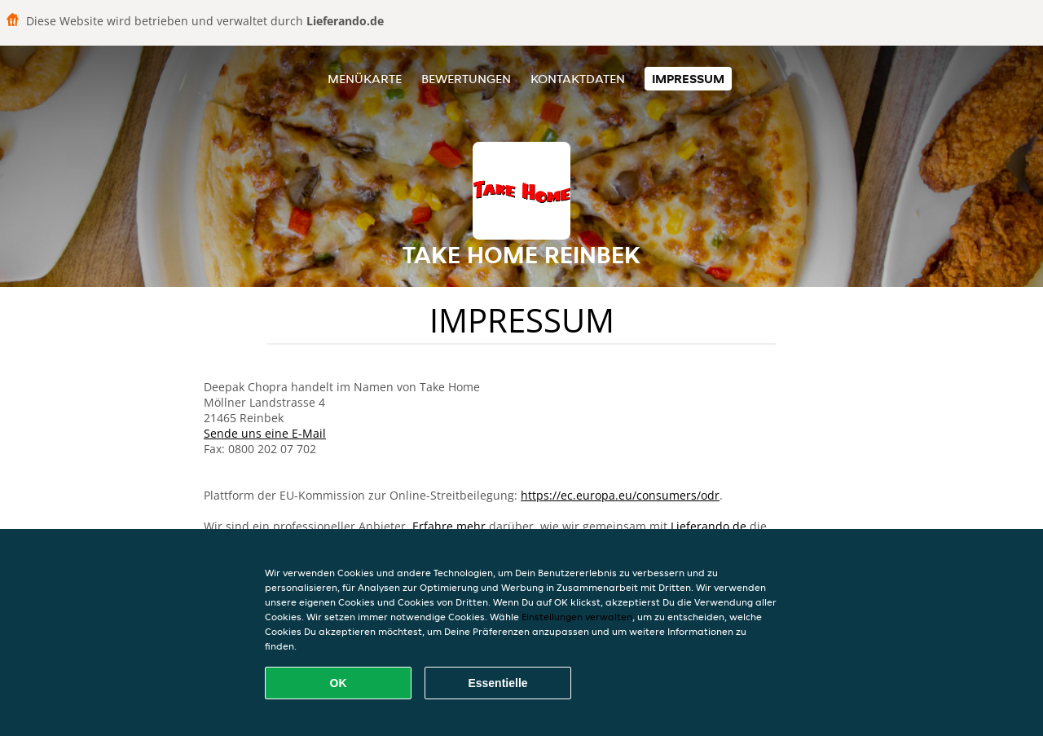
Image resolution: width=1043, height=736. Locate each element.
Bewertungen (466, 78)
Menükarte (365, 78)
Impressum (688, 78)
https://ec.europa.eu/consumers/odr (620, 495)
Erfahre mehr (449, 526)
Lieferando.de (708, 526)
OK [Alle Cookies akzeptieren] (338, 683)
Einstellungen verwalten (577, 616)
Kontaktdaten (577, 78)
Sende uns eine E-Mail (265, 433)
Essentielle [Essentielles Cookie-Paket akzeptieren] (497, 683)
